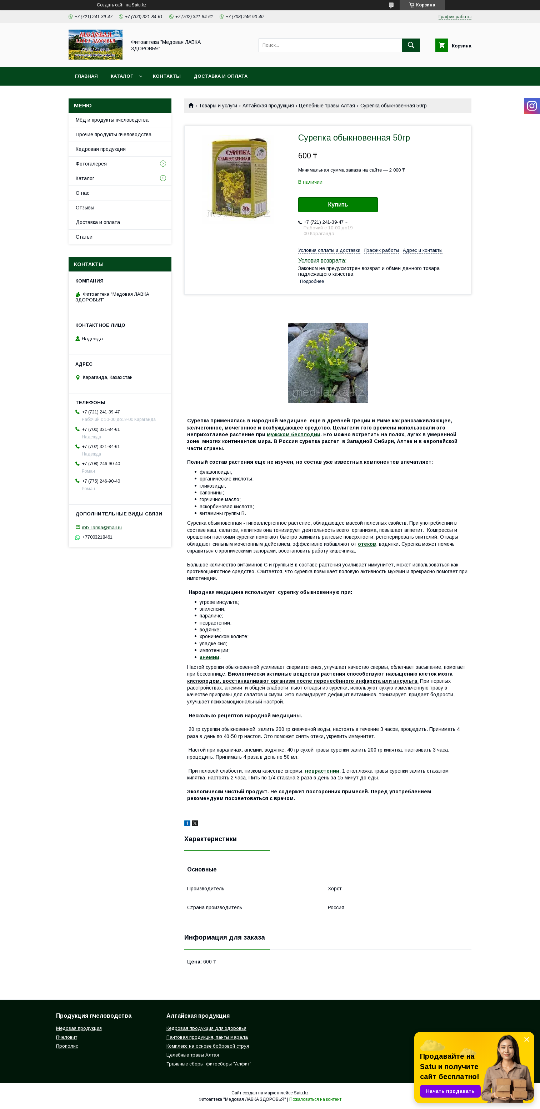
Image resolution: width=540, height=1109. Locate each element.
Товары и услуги (218, 105)
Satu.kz (301, 1092)
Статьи (84, 237)
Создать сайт (110, 4)
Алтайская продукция (268, 105)
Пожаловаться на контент (315, 1099)
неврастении (322, 771)
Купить (338, 205)
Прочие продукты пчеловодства (113, 134)
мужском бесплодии (293, 434)
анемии (209, 657)
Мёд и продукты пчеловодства (112, 120)
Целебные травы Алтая (327, 105)
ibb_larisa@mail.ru (102, 527)
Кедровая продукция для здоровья (206, 1028)
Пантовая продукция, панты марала (207, 1037)
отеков (367, 544)
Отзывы (85, 207)
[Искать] (411, 45)
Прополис (67, 1046)
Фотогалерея (91, 164)
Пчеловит (66, 1037)
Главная (86, 76)
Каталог (122, 76)
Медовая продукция (79, 1028)
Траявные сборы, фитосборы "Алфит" (208, 1064)
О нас (82, 193)
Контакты (167, 76)
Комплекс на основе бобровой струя (207, 1046)
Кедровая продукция (101, 149)
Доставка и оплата (221, 76)
